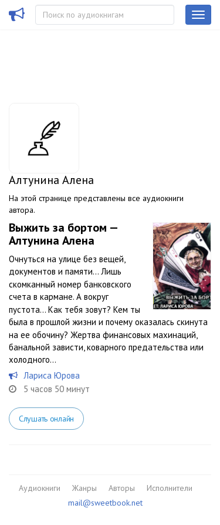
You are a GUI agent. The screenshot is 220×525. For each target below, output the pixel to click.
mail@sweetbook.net (105, 502)
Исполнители (169, 488)
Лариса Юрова (51, 375)
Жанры (84, 488)
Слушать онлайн (46, 418)
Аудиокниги (39, 488)
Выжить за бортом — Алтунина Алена (63, 234)
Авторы (122, 488)
